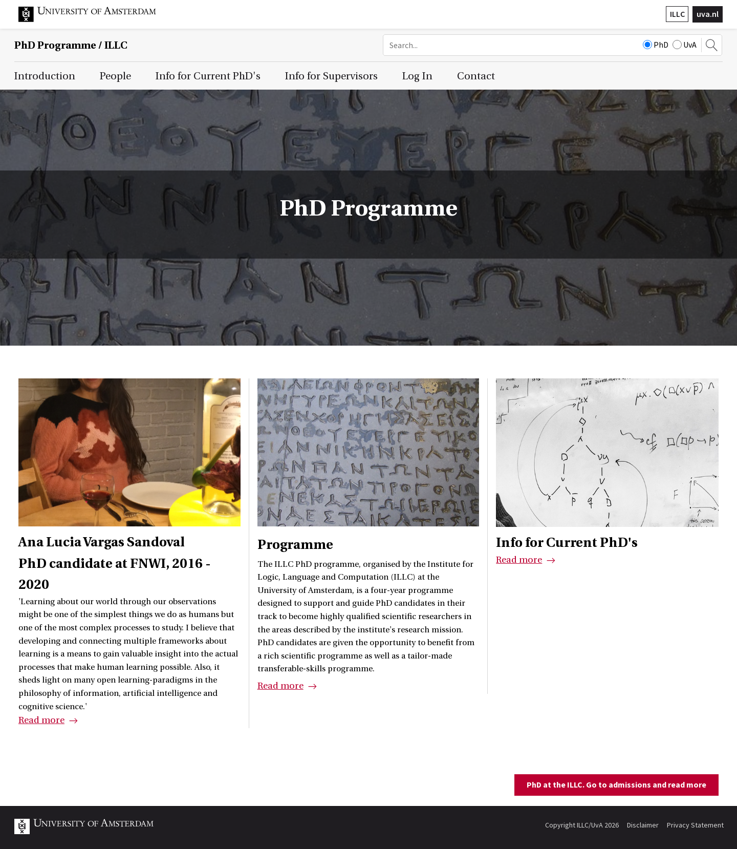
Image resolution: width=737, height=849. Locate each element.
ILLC (677, 14)
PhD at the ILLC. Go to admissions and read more (616, 784)
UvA (685, 44)
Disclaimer (643, 825)
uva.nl (708, 14)
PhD (655, 44)
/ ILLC (70, 45)
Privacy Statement (695, 825)
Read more (41, 720)
